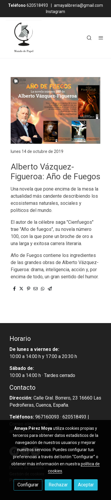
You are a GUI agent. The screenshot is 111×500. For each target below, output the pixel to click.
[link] (23, 37)
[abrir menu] (101, 37)
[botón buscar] (89, 37)
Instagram (55, 11)
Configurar (27, 485)
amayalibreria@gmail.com (78, 5)
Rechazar (58, 485)
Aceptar (86, 485)
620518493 (28, 5)
